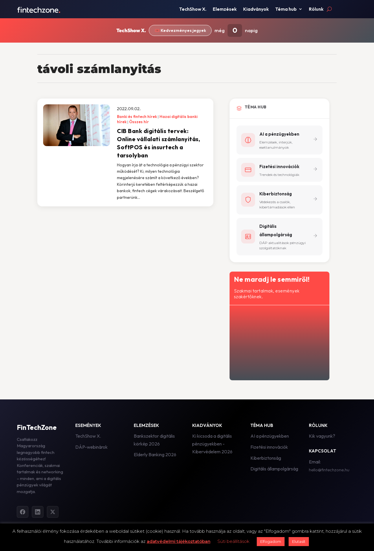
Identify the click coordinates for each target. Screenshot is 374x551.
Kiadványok (256, 9)
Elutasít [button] (298, 541)
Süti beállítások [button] (233, 541)
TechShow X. (192, 9)
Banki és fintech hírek (137, 116)
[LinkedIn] (37, 513)
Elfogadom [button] (270, 541)
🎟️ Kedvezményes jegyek (180, 30)
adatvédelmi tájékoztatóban (178, 541)
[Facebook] (22, 513)
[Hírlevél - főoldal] (279, 342)
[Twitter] (52, 513)
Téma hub (286, 9)
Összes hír (139, 121)
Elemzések (225, 9)
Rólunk (316, 9)
